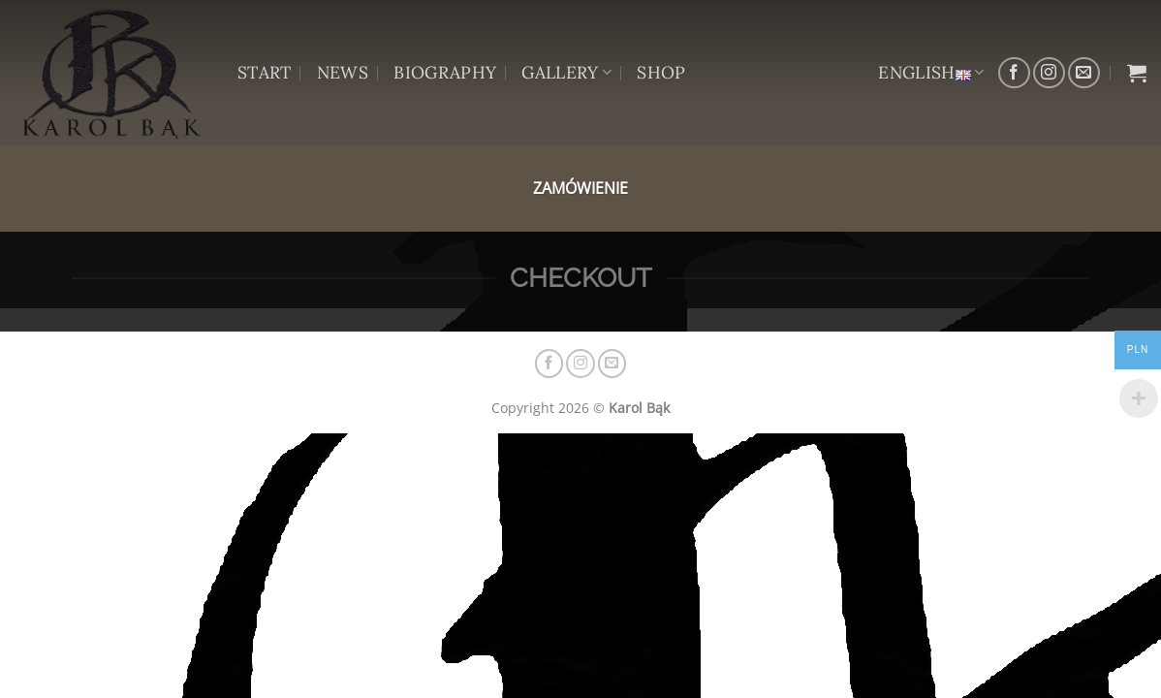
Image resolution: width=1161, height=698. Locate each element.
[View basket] (1136, 72)
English (931, 72)
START (264, 72)
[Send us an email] (1084, 73)
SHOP (661, 72)
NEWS (342, 72)
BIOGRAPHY (444, 72)
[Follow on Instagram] (1049, 73)
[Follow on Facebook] (1014, 73)
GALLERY (566, 72)
